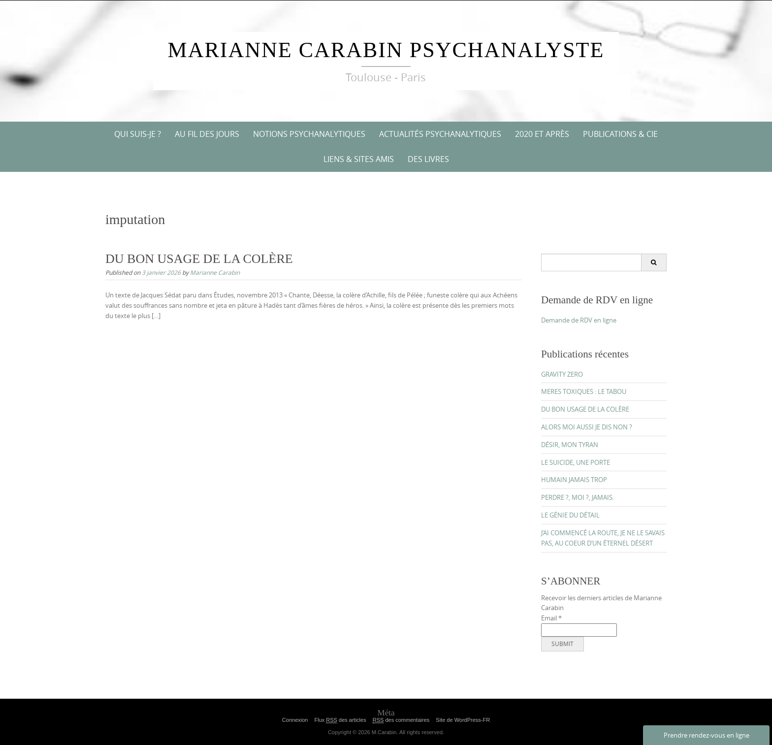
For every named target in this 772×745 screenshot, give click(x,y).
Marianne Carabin (215, 272)
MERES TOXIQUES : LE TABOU (583, 391)
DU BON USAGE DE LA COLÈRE (199, 259)
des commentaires (401, 720)
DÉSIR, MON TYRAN (569, 444)
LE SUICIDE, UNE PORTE (575, 462)
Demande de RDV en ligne (578, 320)
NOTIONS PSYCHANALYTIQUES (309, 134)
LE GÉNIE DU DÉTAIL (570, 515)
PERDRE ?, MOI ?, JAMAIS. (577, 497)
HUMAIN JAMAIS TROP (574, 479)
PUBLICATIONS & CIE (620, 134)
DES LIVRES (428, 159)
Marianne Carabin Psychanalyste (386, 50)
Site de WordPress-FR (463, 720)
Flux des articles (340, 720)
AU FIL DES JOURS (207, 134)
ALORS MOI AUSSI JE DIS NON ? (586, 426)
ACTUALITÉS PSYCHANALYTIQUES (440, 134)
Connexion (295, 720)
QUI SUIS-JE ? (137, 134)
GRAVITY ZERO (562, 374)
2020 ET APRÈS (542, 134)
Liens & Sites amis (358, 159)
